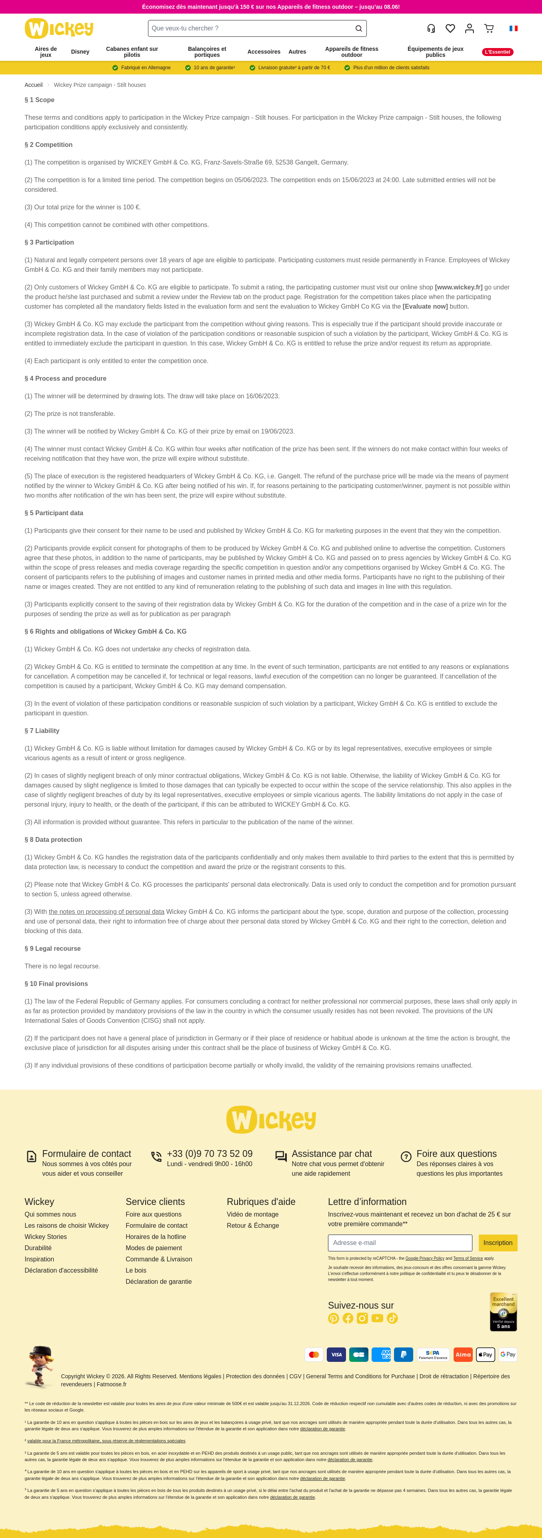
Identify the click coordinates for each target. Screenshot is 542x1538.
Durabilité (38, 1248)
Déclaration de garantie (159, 1281)
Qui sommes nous (50, 1214)
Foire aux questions (154, 1214)
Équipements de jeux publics (436, 52)
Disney (80, 51)
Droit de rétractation (444, 1376)
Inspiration (39, 1259)
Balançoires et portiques (207, 52)
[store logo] (59, 28)
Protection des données (255, 1376)
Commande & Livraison (159, 1259)
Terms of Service (468, 1258)
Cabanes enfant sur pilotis (132, 52)
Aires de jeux (46, 52)
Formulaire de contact (157, 1225)
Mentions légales (200, 1376)
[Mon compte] (469, 28)
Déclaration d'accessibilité (61, 1270)
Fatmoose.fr (112, 1384)
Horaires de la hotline (156, 1236)
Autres (297, 51)
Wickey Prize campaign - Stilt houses (100, 85)
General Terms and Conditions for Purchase (360, 1376)
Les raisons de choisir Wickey (67, 1225)
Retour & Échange (253, 1225)
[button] (510, 28)
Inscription (498, 1242)
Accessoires (264, 51)
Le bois (136, 1270)
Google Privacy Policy (425, 1258)
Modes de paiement (154, 1248)
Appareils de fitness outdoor (351, 52)
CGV (295, 1376)
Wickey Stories (46, 1236)
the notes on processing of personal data (106, 911)
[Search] (359, 28)
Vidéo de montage (253, 1214)
